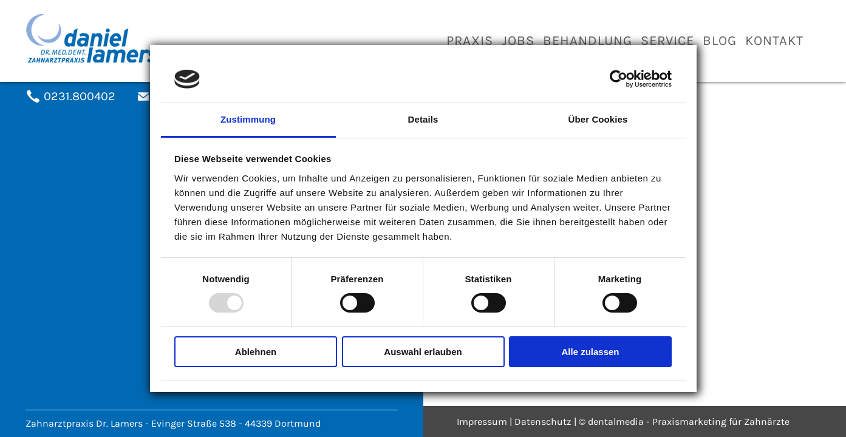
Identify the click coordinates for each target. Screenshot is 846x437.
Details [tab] (423, 119)
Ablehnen (255, 352)
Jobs (518, 41)
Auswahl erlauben (423, 352)
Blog (720, 41)
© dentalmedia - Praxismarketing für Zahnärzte (684, 421)
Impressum (482, 421)
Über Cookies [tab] (598, 119)
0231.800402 (79, 96)
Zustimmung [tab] (248, 119)
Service (667, 41)
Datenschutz (542, 421)
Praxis (469, 41)
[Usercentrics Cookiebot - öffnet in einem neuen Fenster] (618, 79)
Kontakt (774, 41)
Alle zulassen (590, 352)
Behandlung (587, 41)
